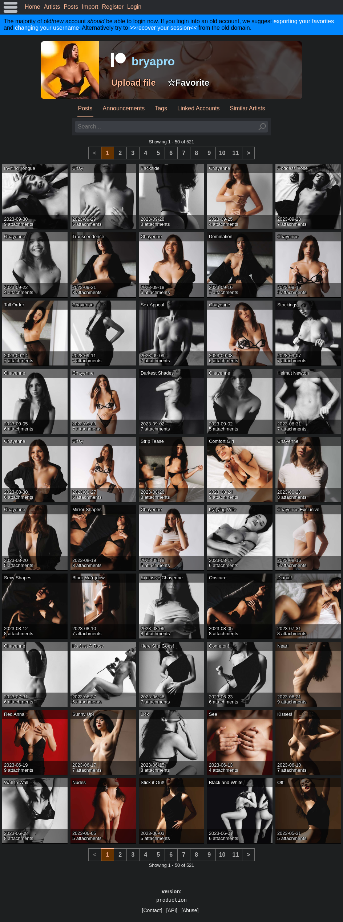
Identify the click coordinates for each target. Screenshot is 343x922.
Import (90, 7)
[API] (171, 910)
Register (113, 7)
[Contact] (152, 910)
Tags (161, 108)
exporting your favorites (304, 21)
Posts (71, 7)
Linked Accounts (198, 108)
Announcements (124, 108)
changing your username (47, 28)
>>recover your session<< (163, 28)
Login (134, 7)
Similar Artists (247, 108)
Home (32, 7)
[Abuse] (189, 910)
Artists (52, 7)
